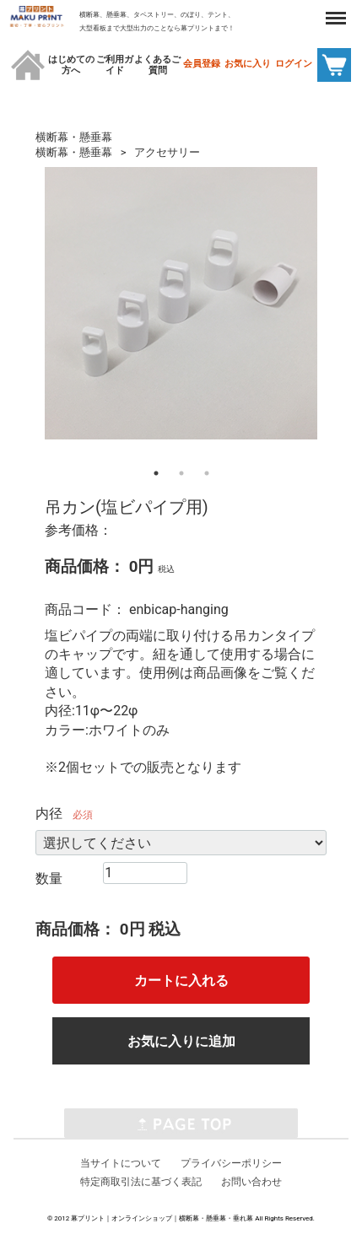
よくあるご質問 (157, 65)
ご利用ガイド (114, 65)
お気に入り (247, 63)
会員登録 (201, 63)
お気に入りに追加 (181, 1041)
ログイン (293, 63)
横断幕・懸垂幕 (73, 137)
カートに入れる (181, 981)
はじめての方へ (71, 65)
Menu (336, 10)
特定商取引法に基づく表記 (141, 1182)
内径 (48, 814)
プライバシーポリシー (231, 1162)
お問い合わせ (251, 1182)
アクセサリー (167, 152)
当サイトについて (120, 1162)
